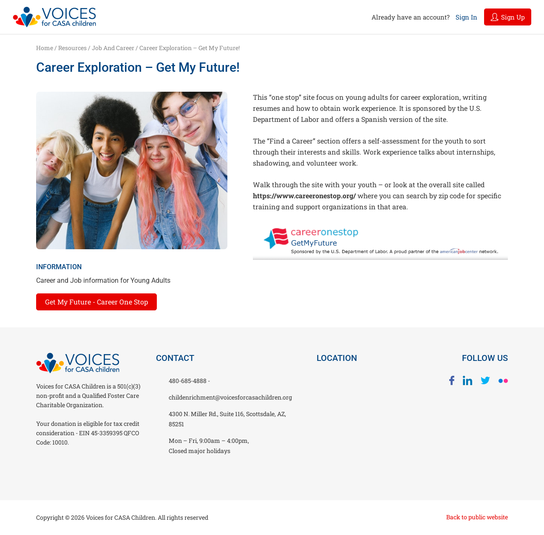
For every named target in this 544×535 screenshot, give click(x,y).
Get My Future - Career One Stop (96, 301)
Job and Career (113, 48)
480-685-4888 (188, 381)
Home (44, 48)
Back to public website (477, 517)
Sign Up (507, 17)
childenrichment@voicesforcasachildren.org (230, 397)
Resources (72, 48)
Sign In (466, 17)
